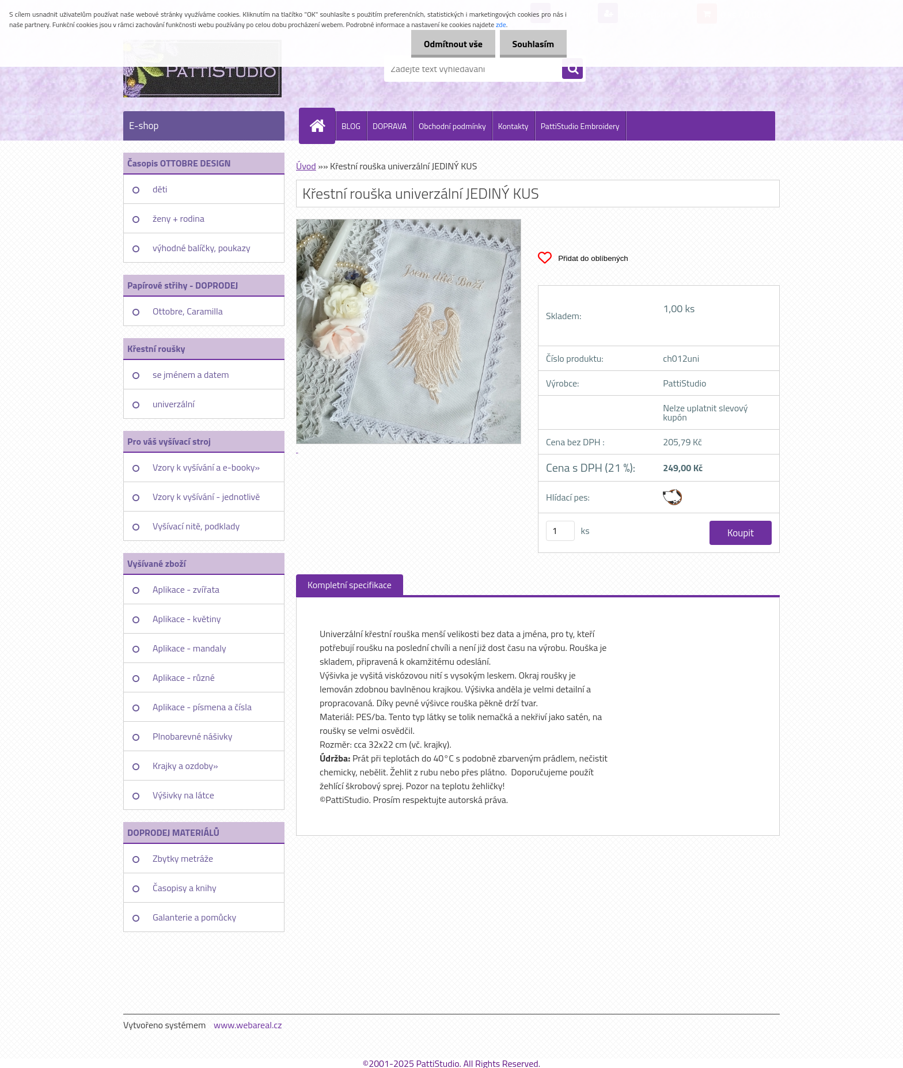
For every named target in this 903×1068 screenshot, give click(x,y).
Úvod (306, 166)
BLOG (351, 126)
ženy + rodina (178, 218)
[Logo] (202, 68)
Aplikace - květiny (187, 619)
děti (160, 189)
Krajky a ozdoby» (185, 765)
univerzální (174, 404)
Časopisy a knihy (185, 888)
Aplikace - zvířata (186, 589)
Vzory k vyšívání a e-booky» (206, 467)
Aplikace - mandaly (189, 648)
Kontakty (513, 126)
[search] (572, 69)
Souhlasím (531, 44)
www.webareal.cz (248, 1025)
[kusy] (560, 531)
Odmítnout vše (448, 44)
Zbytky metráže (183, 858)
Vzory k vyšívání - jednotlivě (206, 496)
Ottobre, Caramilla (188, 311)
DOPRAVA (390, 126)
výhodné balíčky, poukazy (202, 248)
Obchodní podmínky (452, 126)
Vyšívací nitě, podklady (196, 526)
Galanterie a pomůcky (194, 917)
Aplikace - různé (184, 677)
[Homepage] (322, 125)
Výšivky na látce (183, 795)
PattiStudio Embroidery (580, 126)
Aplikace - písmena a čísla (202, 707)
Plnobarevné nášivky (193, 736)
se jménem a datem (191, 374)
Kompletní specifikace (350, 585)
